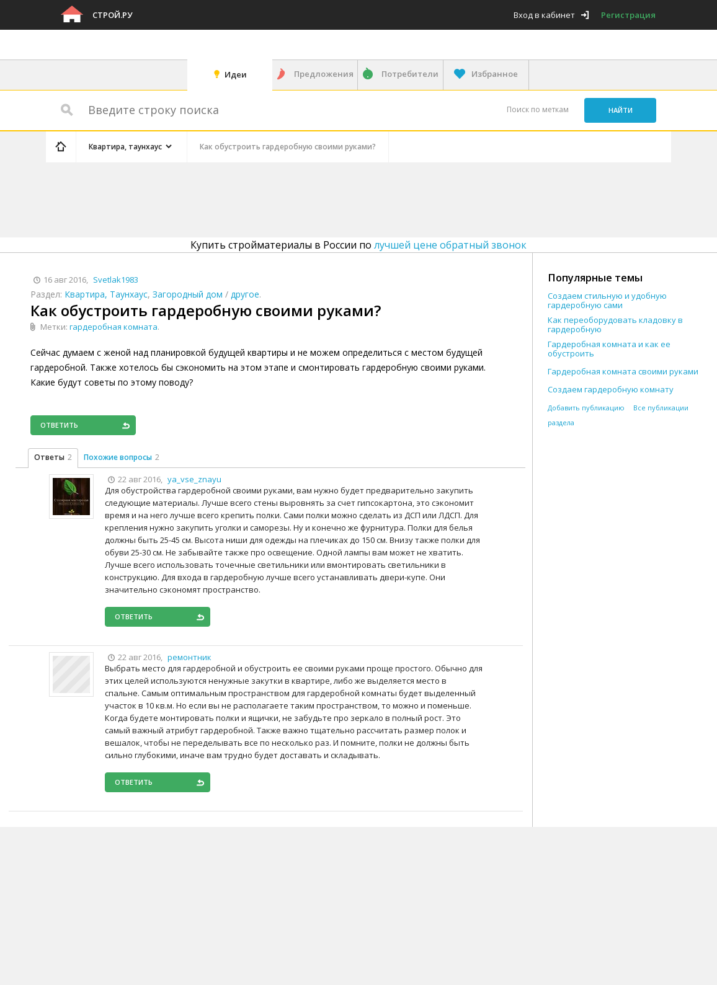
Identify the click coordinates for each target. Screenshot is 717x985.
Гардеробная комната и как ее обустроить (609, 349)
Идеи (236, 74)
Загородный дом (188, 294)
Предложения (324, 73)
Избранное (494, 73)
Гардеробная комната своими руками (623, 371)
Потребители (410, 73)
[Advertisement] (280, 198)
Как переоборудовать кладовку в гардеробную (615, 325)
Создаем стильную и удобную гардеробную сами (607, 300)
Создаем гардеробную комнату (611, 389)
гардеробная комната (113, 326)
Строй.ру (112, 14)
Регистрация (628, 14)
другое (245, 294)
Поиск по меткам (538, 109)
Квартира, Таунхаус (106, 294)
